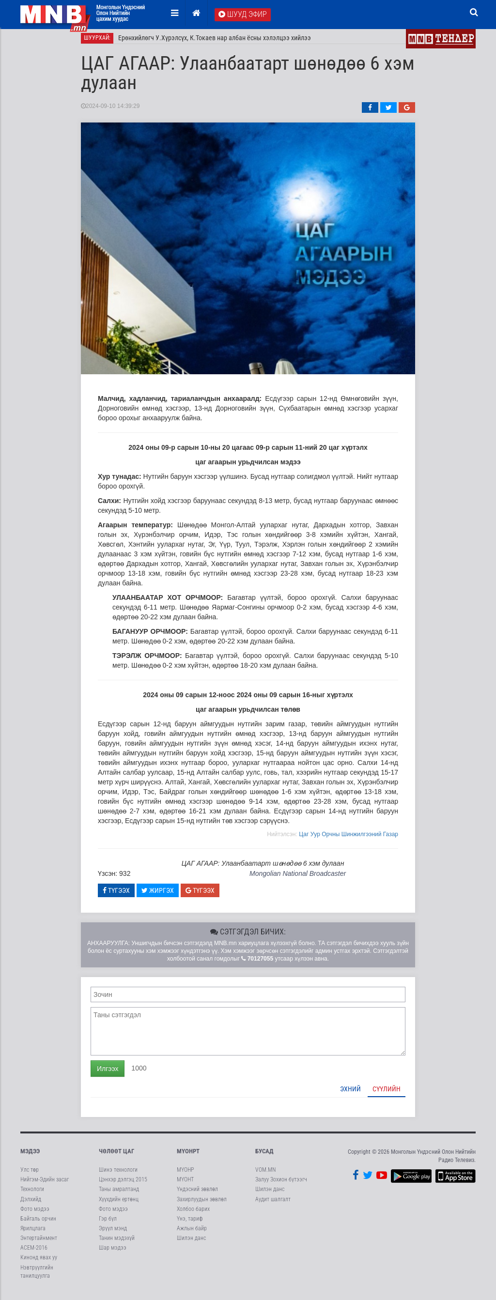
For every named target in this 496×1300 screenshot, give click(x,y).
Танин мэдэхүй (117, 1243)
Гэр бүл (108, 1224)
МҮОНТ (185, 1185)
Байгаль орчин (38, 1224)
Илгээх (107, 1074)
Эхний (350, 1094)
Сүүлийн (386, 1094)
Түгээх (116, 896)
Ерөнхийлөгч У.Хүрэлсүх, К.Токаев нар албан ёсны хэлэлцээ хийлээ (214, 43)
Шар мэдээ (112, 1253)
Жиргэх (157, 896)
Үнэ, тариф (190, 1224)
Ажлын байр (192, 1234)
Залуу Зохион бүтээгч (281, 1185)
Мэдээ (30, 1156)
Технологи (32, 1195)
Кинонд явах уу (38, 1263)
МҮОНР (185, 1175)
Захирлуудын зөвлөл (202, 1204)
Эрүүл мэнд (113, 1234)
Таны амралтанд (119, 1195)
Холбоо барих (193, 1214)
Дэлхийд (30, 1204)
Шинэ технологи (118, 1175)
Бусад (264, 1156)
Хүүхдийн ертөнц (119, 1204)
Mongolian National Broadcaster (297, 879)
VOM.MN (265, 1175)
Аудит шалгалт (273, 1204)
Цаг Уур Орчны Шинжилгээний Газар (348, 839)
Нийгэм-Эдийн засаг (44, 1185)
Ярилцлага (33, 1234)
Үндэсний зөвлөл (197, 1195)
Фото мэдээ (34, 1214)
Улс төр (29, 1175)
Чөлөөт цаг (116, 1156)
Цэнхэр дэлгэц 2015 (123, 1185)
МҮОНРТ (188, 1156)
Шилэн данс (191, 1243)
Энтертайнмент (38, 1243)
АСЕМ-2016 (33, 1253)
